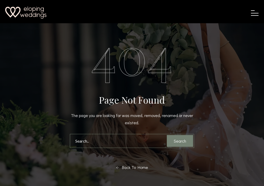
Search (180, 141)
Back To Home (132, 167)
